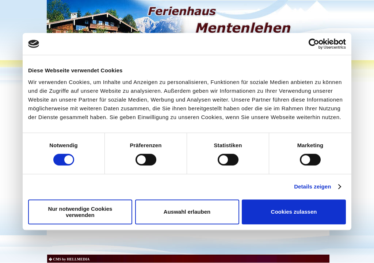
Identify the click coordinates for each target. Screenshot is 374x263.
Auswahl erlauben (187, 212)
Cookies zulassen (294, 212)
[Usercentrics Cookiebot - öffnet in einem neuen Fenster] (314, 43)
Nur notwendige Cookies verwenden (80, 212)
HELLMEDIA (78, 259)
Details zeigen (312, 186)
